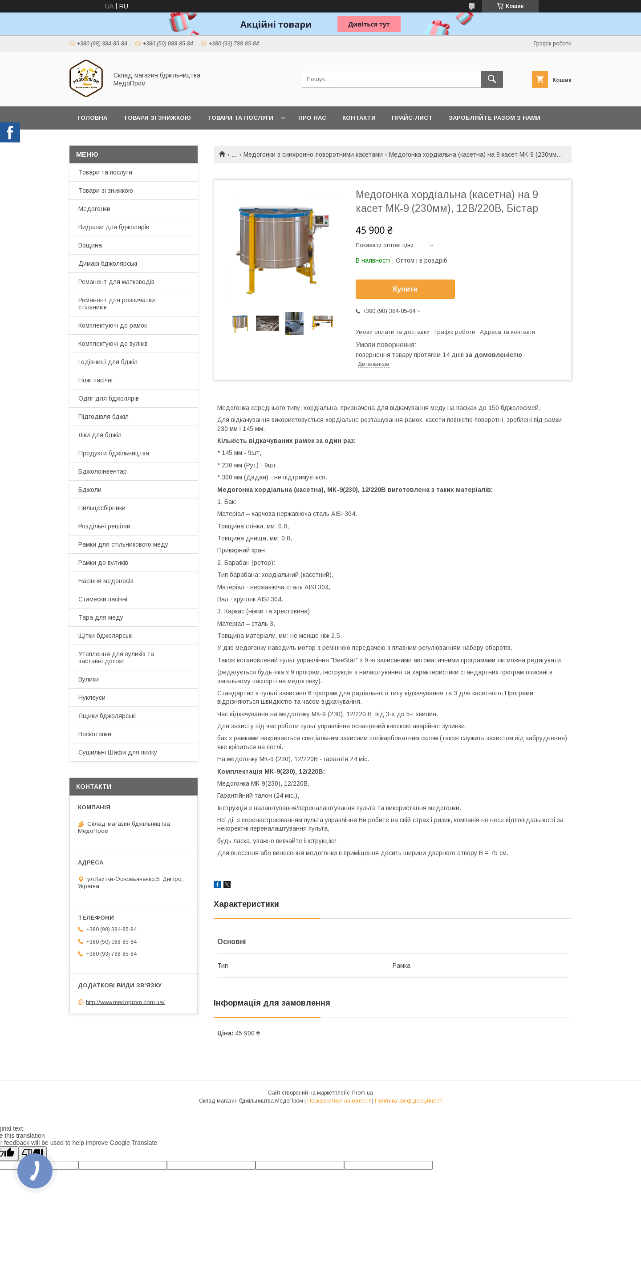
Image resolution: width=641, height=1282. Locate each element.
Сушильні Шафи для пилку (117, 752)
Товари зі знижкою (157, 117)
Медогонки (94, 208)
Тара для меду (100, 617)
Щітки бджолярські (105, 635)
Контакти (359, 117)
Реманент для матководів (116, 281)
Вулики (88, 679)
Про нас (312, 117)
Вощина (90, 245)
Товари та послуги (240, 117)
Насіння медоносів (106, 580)
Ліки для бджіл (100, 434)
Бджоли (89, 489)
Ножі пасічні (95, 380)
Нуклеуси (91, 697)
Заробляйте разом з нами (494, 117)
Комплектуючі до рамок (112, 325)
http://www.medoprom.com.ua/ (125, 1001)
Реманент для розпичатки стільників (116, 303)
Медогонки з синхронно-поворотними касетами (313, 154)
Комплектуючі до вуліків (113, 343)
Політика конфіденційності (408, 1101)
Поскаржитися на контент (339, 1101)
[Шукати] (492, 79)
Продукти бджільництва (113, 453)
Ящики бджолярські (107, 715)
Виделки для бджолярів (113, 227)
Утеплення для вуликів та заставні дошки (116, 657)
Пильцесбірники (102, 507)
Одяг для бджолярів (108, 398)
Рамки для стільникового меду (123, 544)
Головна (92, 117)
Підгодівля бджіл (103, 416)
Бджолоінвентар (102, 471)
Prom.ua (362, 1093)
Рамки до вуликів (103, 562)
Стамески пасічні (102, 599)
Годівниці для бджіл (108, 361)
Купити (405, 289)
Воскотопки (94, 734)
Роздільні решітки (104, 526)
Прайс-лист (412, 117)
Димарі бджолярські (107, 263)
